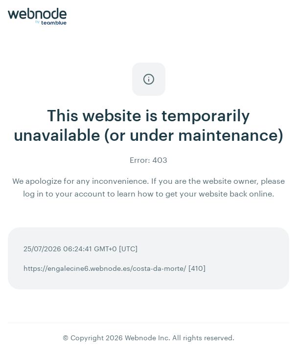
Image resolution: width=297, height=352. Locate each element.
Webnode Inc (146, 337)
